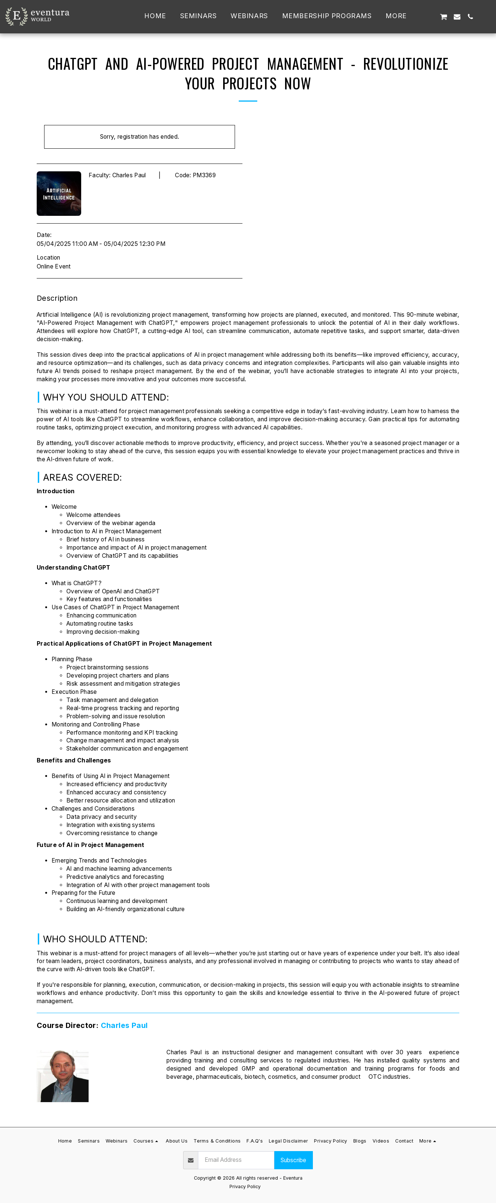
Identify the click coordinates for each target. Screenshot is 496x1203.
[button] (429, 16)
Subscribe (293, 1160)
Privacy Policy (245, 1186)
